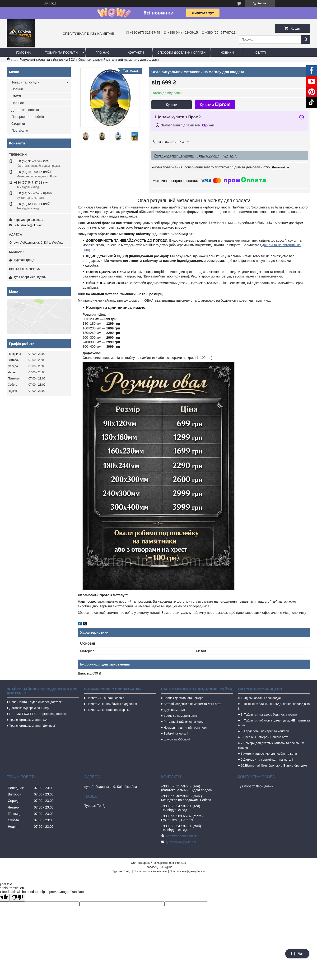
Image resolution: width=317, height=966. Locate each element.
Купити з (215, 104)
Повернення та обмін (27, 117)
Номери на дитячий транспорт (185, 727)
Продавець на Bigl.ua (158, 867)
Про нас (102, 52)
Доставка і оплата (25, 110)
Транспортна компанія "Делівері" (32, 725)
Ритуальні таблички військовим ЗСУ (47, 59)
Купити (171, 104)
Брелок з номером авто (180, 715)
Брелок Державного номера (184, 698)
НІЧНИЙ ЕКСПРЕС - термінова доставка (38, 714)
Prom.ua (180, 862)
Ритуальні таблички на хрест (184, 721)
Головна (23, 52)
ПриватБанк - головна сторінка (108, 710)
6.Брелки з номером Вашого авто (264, 737)
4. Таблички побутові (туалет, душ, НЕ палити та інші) (274, 723)
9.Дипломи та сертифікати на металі (267, 759)
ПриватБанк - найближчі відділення (111, 704)
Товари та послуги (61, 52)
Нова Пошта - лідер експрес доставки (36, 702)
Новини (227, 52)
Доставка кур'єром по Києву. (29, 708)
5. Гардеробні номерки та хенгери (265, 731)
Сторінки (18, 123)
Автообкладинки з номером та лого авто (192, 704)
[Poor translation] (17, 897)
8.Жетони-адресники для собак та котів (269, 753)
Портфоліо (19, 130)
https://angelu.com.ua (28, 220)
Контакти (136, 52)
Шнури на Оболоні (177, 739)
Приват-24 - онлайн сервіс (105, 698)
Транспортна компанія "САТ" (29, 719)
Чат (297, 954)
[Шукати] (305, 39)
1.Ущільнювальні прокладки (261, 698)
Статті (261, 52)
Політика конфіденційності (187, 871)
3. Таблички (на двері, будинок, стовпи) (269, 714)
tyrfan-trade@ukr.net (28, 225)
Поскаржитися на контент (150, 871)
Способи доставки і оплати (181, 52)
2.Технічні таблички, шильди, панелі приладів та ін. (274, 706)
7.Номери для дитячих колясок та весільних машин (271, 745)
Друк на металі (174, 710)
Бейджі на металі (176, 733)
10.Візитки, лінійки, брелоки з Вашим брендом (274, 765)
